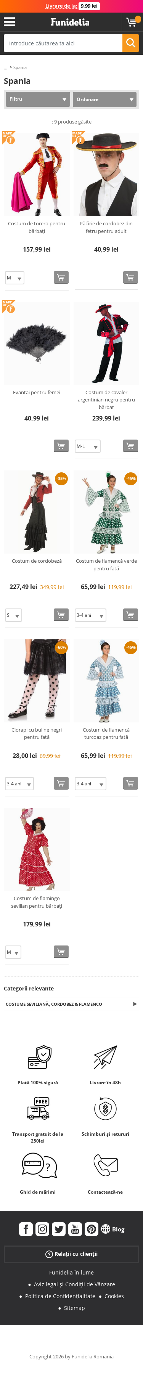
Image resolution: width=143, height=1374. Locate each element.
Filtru (16, 99)
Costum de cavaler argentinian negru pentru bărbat (106, 400)
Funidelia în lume (71, 1272)
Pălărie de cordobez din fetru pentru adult (106, 227)
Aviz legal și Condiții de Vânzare (74, 1284)
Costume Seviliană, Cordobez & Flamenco (54, 1004)
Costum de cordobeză (37, 560)
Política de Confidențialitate (60, 1296)
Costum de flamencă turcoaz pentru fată (106, 733)
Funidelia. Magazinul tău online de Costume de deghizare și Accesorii (70, 22)
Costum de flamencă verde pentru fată (106, 564)
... (5, 68)
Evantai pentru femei (36, 392)
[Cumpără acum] (61, 277)
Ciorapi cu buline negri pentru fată (36, 733)
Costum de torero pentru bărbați (36, 227)
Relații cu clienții (71, 1254)
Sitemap (74, 1307)
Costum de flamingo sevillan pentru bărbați (36, 902)
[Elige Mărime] (14, 277)
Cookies (114, 1296)
